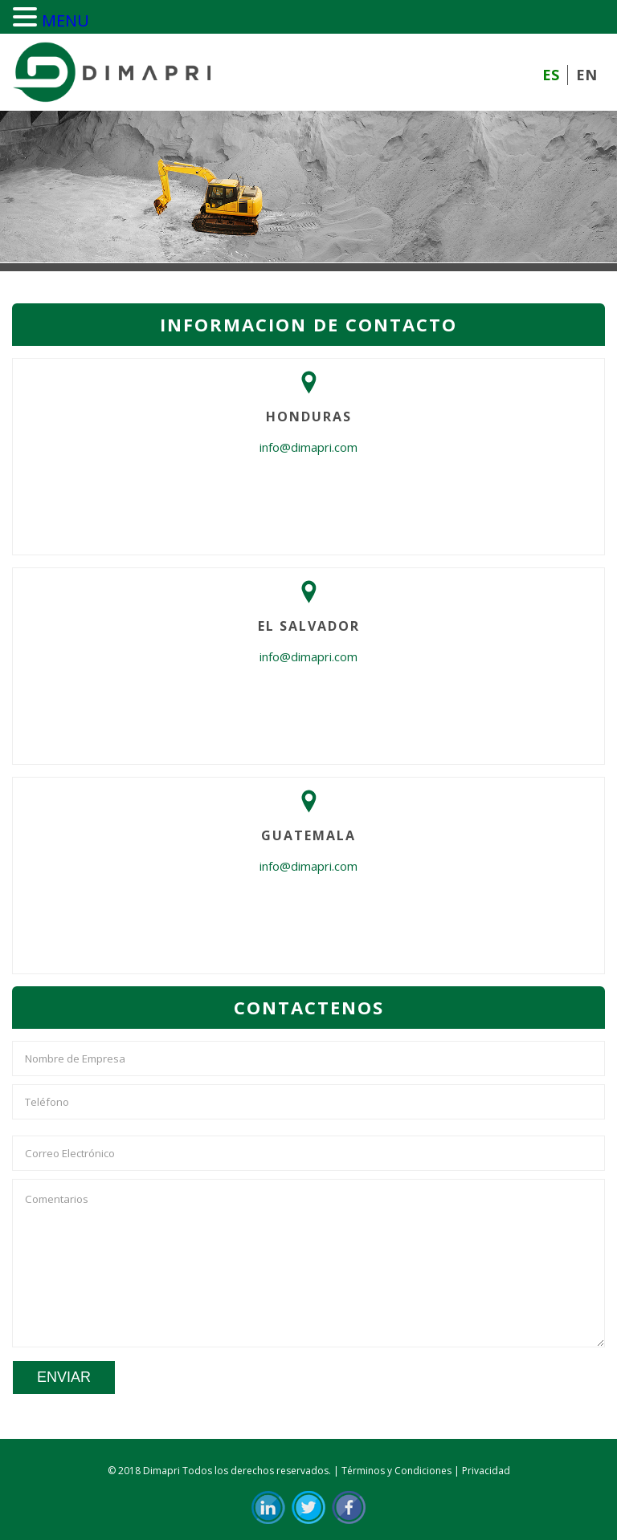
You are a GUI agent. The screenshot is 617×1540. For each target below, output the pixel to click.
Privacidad (486, 1470)
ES (550, 74)
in (268, 1507)
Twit (308, 1507)
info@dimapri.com (308, 447)
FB (349, 1507)
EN (586, 74)
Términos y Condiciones (396, 1470)
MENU (65, 20)
